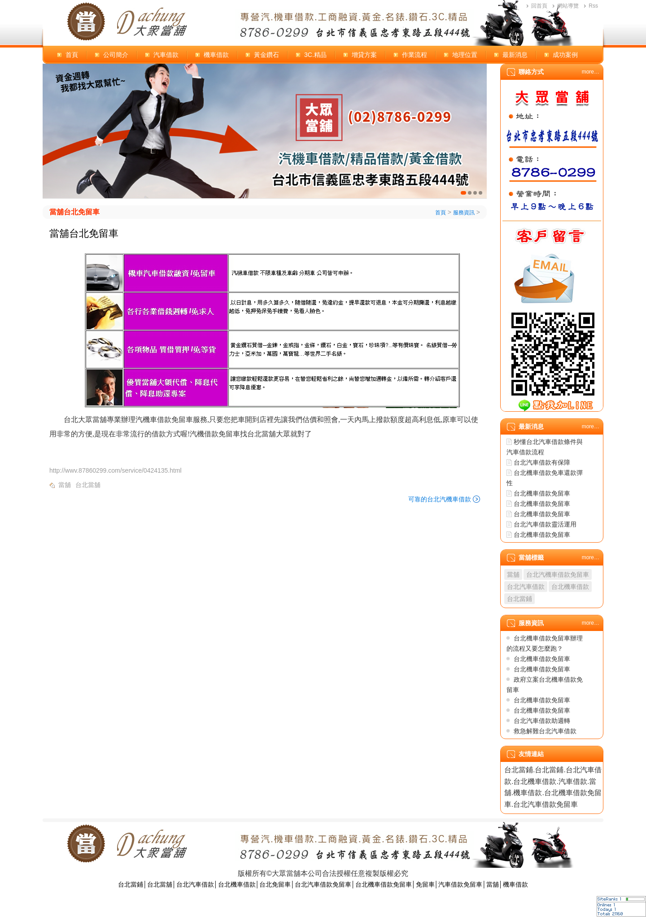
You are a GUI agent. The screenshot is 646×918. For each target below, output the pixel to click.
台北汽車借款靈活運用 (545, 524)
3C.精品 (315, 54)
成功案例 (565, 54)
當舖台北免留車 (74, 212)
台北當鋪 (519, 598)
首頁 (71, 54)
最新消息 (515, 54)
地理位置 (464, 54)
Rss (593, 6)
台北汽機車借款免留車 (557, 574)
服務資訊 (464, 212)
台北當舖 (87, 484)
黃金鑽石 (266, 54)
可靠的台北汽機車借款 (439, 499)
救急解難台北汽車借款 (545, 731)
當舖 (64, 484)
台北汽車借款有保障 (542, 462)
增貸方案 (364, 54)
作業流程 (414, 54)
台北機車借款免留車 (542, 493)
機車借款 (216, 54)
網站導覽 (568, 6)
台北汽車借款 (526, 586)
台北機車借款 (570, 586)
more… (590, 72)
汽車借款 (166, 54)
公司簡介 (115, 54)
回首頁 (539, 6)
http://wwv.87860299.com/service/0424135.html (115, 470)
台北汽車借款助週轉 (542, 720)
